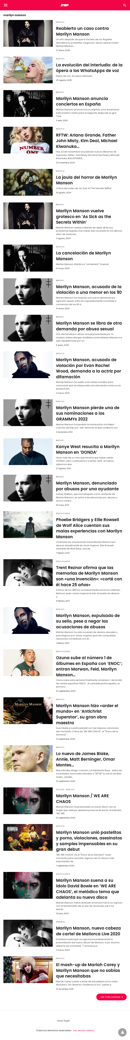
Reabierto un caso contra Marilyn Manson (82, 31)
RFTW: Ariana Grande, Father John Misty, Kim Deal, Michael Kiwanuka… (86, 140)
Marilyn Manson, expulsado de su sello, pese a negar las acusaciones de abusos (88, 621)
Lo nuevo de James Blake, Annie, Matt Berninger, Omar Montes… (85, 759)
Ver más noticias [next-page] (110, 997)
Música (60, 22)
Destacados (63, 513)
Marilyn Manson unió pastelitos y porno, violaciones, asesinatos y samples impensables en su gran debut (89, 841)
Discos (60, 789)
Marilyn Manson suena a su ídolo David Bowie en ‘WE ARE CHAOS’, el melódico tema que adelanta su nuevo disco (87, 889)
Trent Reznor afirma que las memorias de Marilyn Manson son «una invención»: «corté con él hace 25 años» (89, 576)
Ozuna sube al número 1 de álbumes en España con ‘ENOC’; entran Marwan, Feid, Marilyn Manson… (89, 666)
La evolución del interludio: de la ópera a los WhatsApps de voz (89, 68)
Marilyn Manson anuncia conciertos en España (82, 101)
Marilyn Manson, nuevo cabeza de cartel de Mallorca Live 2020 (88, 931)
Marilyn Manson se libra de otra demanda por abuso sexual (89, 326)
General (61, 922)
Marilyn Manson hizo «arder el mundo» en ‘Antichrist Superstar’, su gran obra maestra (87, 714)
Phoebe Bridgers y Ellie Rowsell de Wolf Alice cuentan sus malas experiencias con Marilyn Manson (89, 528)
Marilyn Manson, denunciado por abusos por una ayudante (87, 486)
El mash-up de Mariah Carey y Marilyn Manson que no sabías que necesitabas (88, 970)
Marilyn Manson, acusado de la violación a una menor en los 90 (89, 289)
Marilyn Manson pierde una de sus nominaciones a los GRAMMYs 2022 (87, 413)
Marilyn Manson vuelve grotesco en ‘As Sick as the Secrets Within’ (83, 216)
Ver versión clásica (83, 1030)
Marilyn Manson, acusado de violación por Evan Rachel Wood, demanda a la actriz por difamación (88, 368)
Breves (60, 92)
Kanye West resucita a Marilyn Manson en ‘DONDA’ (88, 449)
